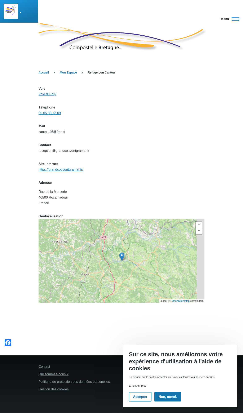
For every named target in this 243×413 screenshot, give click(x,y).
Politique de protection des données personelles (74, 381)
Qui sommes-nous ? (54, 374)
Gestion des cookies (54, 389)
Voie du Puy (47, 94)
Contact (44, 366)
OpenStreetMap (181, 300)
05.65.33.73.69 (50, 113)
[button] (121, 256)
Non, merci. (168, 397)
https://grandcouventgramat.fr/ (61, 169)
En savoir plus (137, 385)
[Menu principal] (228, 19)
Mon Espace (68, 72)
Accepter (140, 397)
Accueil (44, 72)
